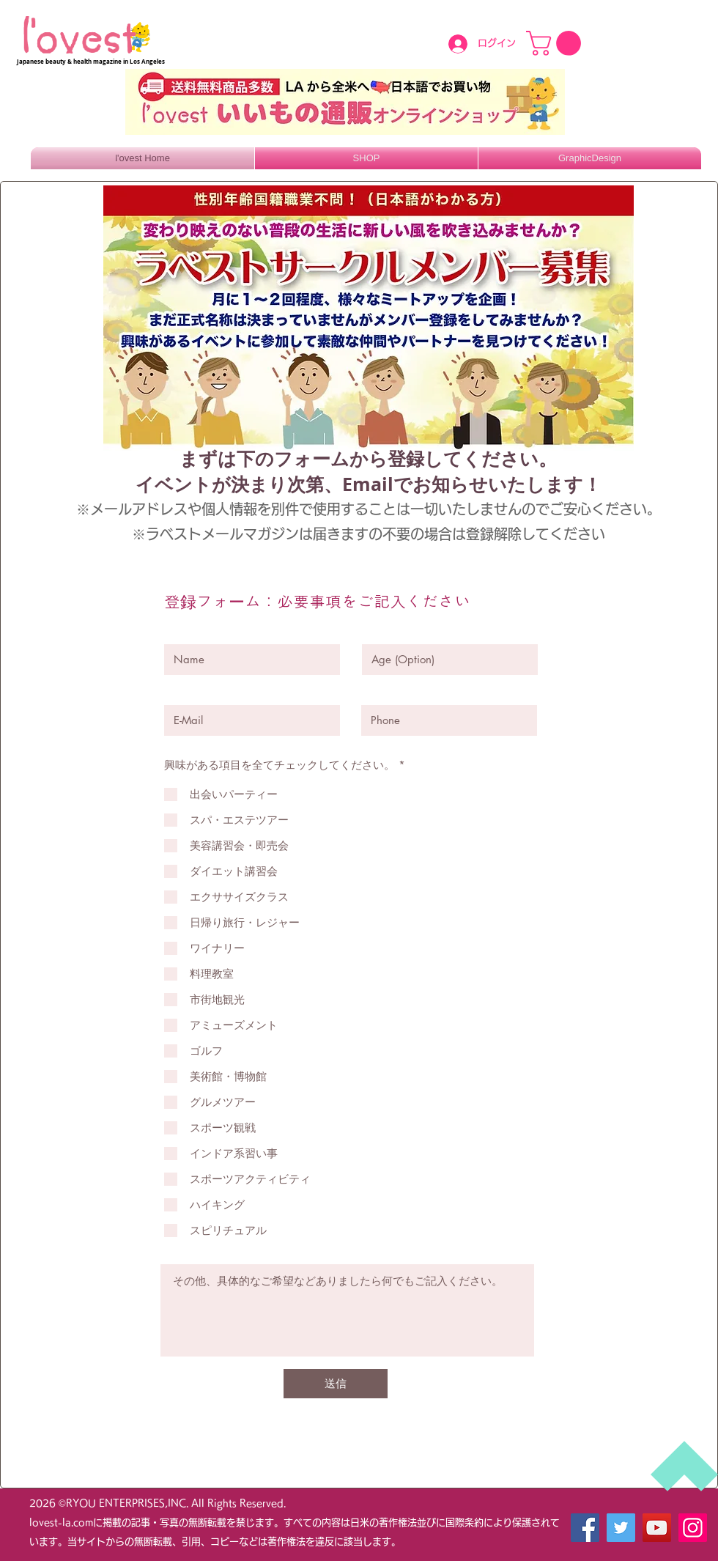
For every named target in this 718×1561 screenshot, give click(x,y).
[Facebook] (585, 1527)
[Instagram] (692, 1527)
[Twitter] (621, 1527)
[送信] (336, 1383)
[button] (556, 43)
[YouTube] (657, 1527)
